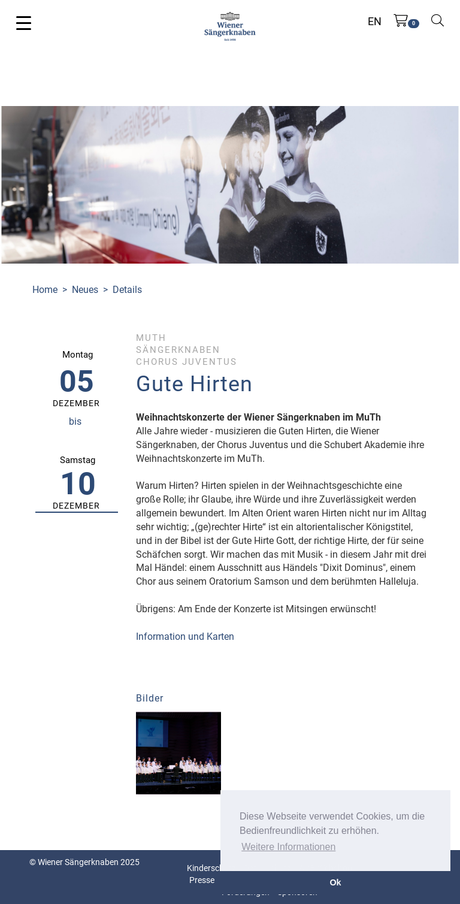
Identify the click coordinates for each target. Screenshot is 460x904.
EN (375, 21)
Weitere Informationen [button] (288, 847)
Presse (201, 880)
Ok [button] (335, 882)
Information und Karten (185, 636)
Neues (85, 289)
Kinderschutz (211, 868)
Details (127, 289)
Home (45, 289)
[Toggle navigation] (24, 22)
